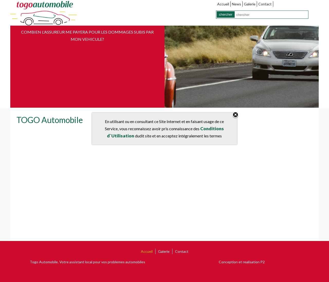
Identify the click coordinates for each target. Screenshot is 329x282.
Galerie (249, 4)
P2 (262, 262)
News (236, 4)
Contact (265, 4)
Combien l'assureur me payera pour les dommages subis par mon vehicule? (87, 35)
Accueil (223, 4)
